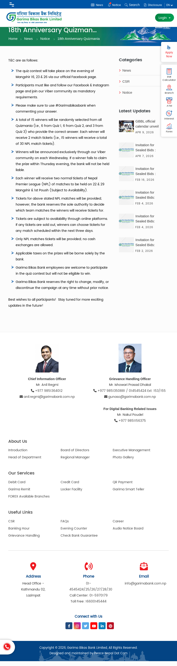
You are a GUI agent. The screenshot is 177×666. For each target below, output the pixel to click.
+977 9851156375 (130, 425)
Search (130, 5)
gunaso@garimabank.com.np (130, 401)
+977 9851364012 (47, 395)
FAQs (65, 526)
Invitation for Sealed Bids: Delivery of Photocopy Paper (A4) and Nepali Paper (148, 248)
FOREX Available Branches (29, 501)
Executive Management (131, 455)
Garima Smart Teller (128, 494)
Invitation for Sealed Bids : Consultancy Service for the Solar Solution (146, 153)
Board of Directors (75, 455)
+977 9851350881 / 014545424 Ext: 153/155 (130, 395)
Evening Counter (74, 533)
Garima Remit (19, 494)
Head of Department (24, 462)
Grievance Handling (24, 540)
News (94, 5)
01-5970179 (98, 600)
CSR (124, 86)
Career (118, 526)
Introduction (17, 455)
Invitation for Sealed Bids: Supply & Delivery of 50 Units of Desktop (148, 224)
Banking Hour (19, 533)
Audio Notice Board (128, 533)
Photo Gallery (123, 462)
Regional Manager (75, 462)
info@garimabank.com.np (145, 588)
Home (13, 43)
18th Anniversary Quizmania (79, 43)
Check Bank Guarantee (79, 540)
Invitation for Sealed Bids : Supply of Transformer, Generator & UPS (148, 177)
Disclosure (152, 5)
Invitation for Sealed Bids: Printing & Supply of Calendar (148, 200)
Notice (112, 5)
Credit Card (70, 487)
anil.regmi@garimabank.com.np (47, 401)
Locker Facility (71, 494)
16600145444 (96, 606)
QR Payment (123, 487)
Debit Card (16, 487)
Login (163, 17)
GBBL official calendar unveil (147, 128)
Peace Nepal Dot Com (110, 658)
